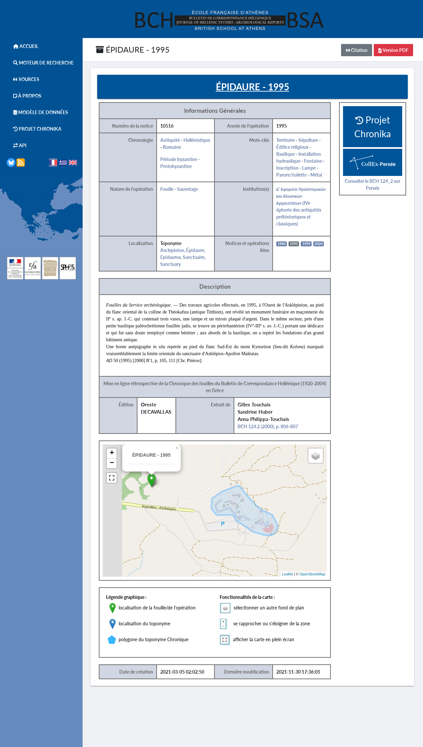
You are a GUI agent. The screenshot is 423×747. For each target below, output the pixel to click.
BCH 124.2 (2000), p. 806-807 (269, 427)
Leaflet (289, 574)
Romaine (174, 147)
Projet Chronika (34, 129)
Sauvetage (189, 189)
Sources (23, 79)
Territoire (287, 140)
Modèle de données (37, 112)
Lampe (310, 168)
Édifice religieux (294, 147)
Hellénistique (198, 140)
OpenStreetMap (314, 574)
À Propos (24, 96)
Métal (318, 175)
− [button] (114, 464)
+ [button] (114, 454)
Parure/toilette (293, 175)
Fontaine (315, 161)
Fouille (168, 189)
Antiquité (171, 140)
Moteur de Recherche (40, 62)
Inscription (289, 168)
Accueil (22, 46)
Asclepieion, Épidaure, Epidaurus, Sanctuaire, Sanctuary (184, 257)
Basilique (287, 154)
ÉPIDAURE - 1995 (133, 49)
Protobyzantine (177, 166)
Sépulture (310, 140)
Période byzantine (180, 159)
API (16, 145)
